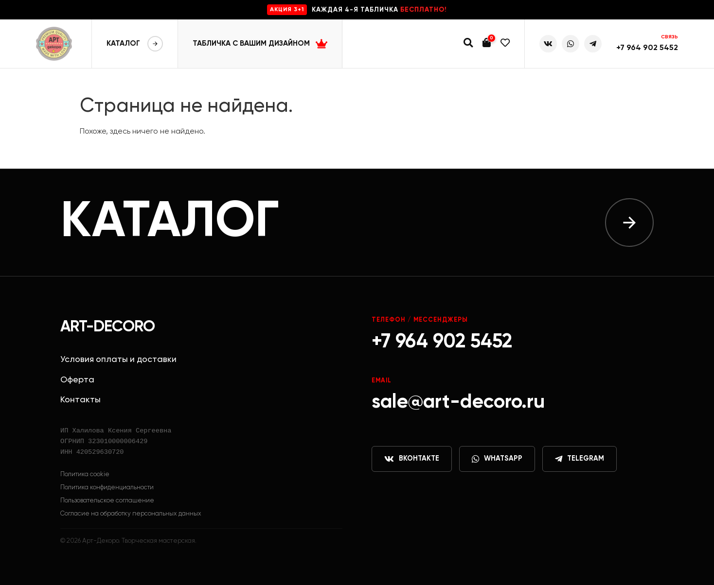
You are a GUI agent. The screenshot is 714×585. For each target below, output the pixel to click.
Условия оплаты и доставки (118, 359)
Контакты (80, 400)
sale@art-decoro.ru (458, 402)
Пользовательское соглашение (107, 501)
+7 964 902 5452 (647, 48)
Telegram (579, 459)
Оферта (77, 380)
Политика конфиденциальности (107, 487)
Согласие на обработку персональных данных (130, 514)
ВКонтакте (411, 459)
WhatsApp (497, 459)
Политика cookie (84, 474)
